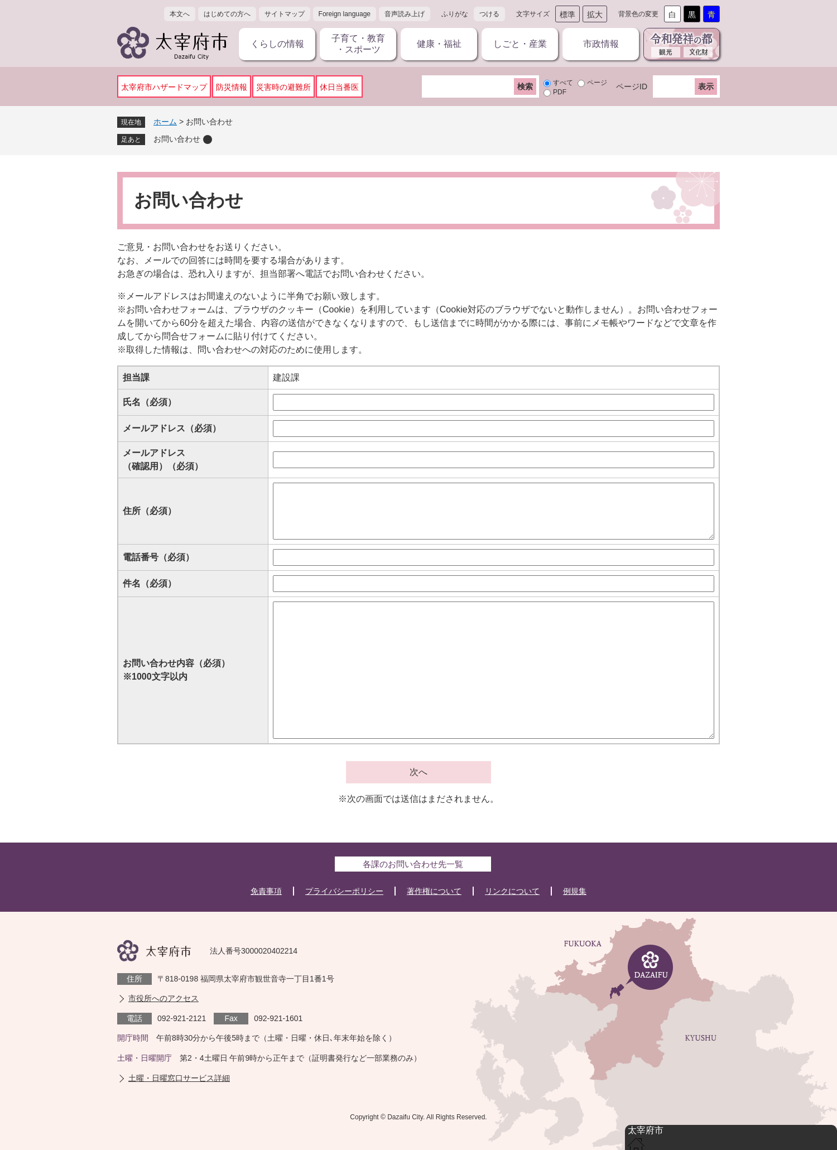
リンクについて (512, 891)
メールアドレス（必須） (172, 428)
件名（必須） (149, 583)
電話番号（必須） (158, 557)
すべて (563, 82)
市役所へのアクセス (163, 998)
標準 (567, 14)
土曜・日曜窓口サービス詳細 (179, 1078)
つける (489, 14)
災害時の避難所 (283, 87)
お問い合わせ (176, 138)
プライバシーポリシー (344, 891)
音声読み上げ (404, 14)
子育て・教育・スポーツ (358, 43)
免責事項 (266, 891)
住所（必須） (149, 511)
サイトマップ (284, 14)
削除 (207, 139)
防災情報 (231, 87)
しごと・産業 (520, 44)
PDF (559, 92)
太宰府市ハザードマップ (164, 87)
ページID (631, 86)
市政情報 (601, 44)
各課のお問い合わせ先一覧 (413, 864)
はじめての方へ (227, 14)
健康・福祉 (439, 44)
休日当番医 (339, 87)
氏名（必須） (149, 402)
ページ (597, 82)
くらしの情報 (277, 44)
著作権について (434, 891)
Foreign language (345, 14)
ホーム (165, 121)
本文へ (180, 14)
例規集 (574, 891)
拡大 (595, 14)
